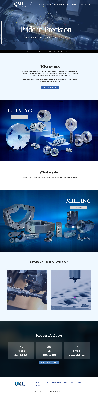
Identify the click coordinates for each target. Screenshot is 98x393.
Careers (74, 4)
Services (49, 4)
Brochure (87, 4)
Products (42, 4)
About (67, 4)
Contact (80, 4)
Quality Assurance (59, 4)
